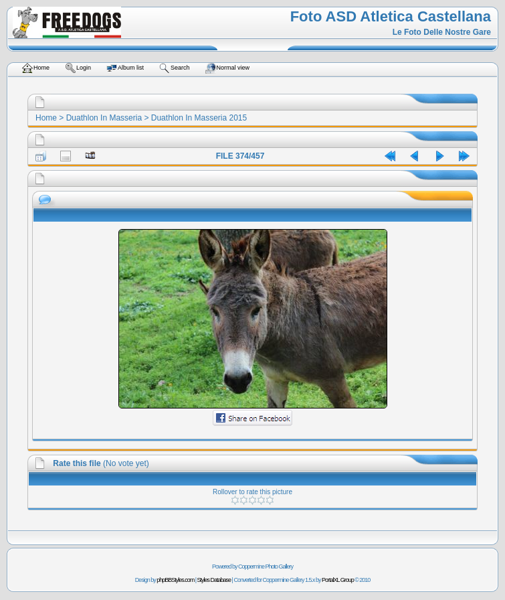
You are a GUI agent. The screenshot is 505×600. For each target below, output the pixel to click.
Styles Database (214, 580)
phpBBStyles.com (175, 580)
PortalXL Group (338, 580)
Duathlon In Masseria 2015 (199, 118)
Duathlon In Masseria (104, 118)
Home (46, 118)
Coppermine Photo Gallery (265, 566)
